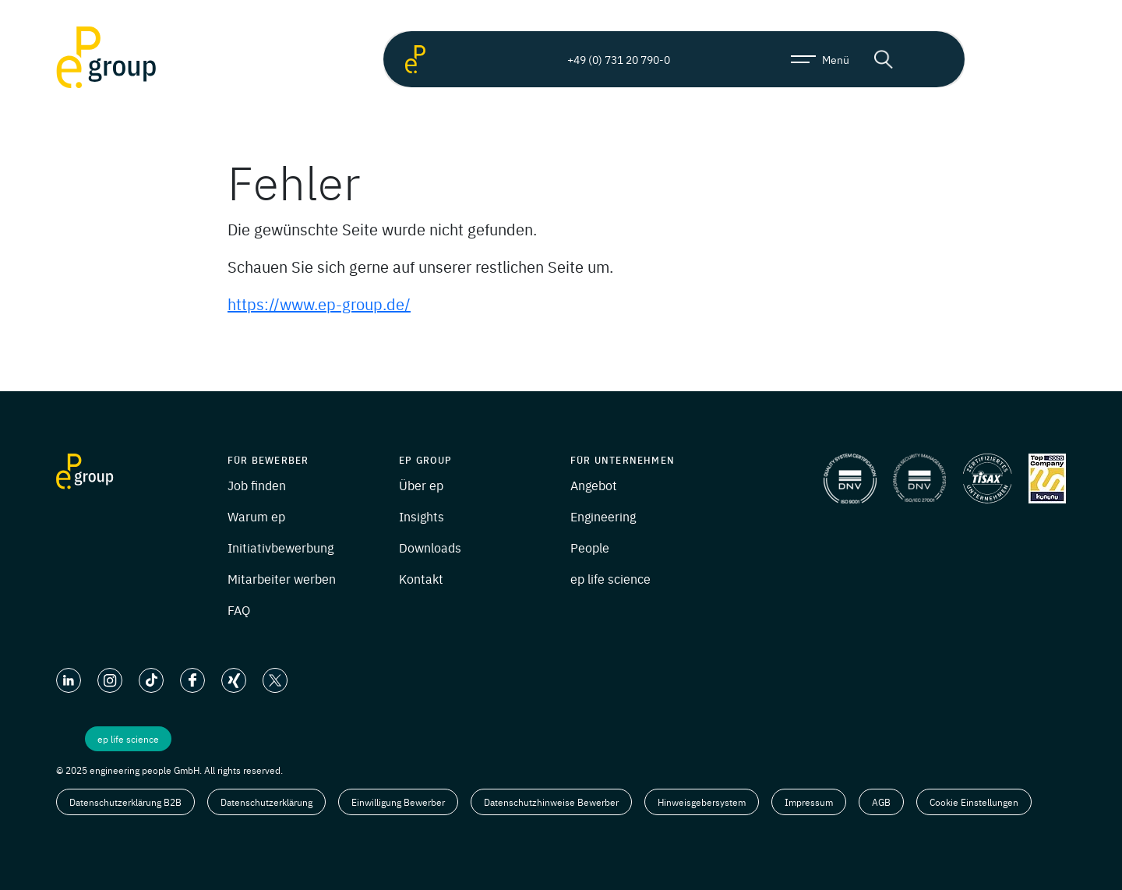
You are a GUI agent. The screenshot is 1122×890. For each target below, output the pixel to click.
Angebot (593, 484)
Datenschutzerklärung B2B (125, 802)
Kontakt (421, 578)
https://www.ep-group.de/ (319, 303)
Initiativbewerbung (280, 547)
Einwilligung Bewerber (398, 802)
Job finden (257, 484)
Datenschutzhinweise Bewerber (551, 802)
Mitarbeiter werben (282, 578)
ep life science (610, 578)
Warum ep (256, 515)
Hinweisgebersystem (702, 802)
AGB (881, 802)
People (589, 547)
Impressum (809, 802)
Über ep (421, 484)
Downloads (430, 547)
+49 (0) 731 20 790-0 (605, 59)
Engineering (603, 515)
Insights (421, 515)
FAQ (239, 609)
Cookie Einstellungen (974, 802)
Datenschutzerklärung (266, 802)
